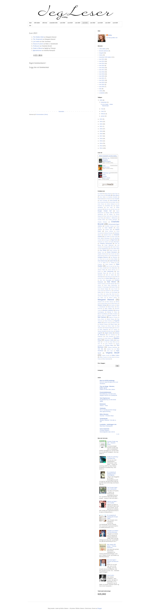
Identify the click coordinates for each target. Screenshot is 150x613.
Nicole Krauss (110, 319)
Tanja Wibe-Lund (114, 341)
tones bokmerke (104, 429)
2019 (101, 131)
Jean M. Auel (109, 266)
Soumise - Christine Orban (107, 415)
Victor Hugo (110, 350)
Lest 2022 (92, 22)
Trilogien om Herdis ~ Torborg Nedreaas (113, 531)
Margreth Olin (101, 301)
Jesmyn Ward (101, 269)
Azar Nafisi (110, 207)
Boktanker (103, 404)
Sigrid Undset (108, 333)
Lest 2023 (100, 22)
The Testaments (38, 39)
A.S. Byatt (100, 193)
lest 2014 (101, 63)
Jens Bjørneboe (113, 267)
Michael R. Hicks (112, 312)
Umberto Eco (110, 349)
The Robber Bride (38, 37)
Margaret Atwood (106, 299)
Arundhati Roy (109, 205)
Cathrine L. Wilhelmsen (111, 217)
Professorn (36, 46)
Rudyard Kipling (109, 327)
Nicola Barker (101, 319)
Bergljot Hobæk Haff (105, 211)
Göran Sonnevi (113, 250)
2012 (101, 148)
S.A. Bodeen (114, 329)
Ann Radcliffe (116, 198)
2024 (101, 119)
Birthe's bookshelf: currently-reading (108, 155)
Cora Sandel (108, 228)
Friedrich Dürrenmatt (106, 243)
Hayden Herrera (102, 253)
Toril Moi (100, 349)
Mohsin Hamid (101, 315)
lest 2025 (101, 86)
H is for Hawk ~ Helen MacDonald (107, 105)
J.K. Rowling (111, 262)
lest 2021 (101, 78)
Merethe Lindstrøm (108, 310)
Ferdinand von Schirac (103, 241)
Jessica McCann (112, 269)
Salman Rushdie (102, 331)
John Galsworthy (108, 271)
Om (30, 25)
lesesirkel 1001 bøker (105, 57)
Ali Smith (108, 195)
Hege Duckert (111, 253)
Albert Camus (101, 195)
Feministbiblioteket (105, 392)
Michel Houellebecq (103, 313)
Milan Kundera (113, 313)
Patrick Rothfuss (108, 320)
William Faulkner (103, 357)
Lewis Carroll (101, 290)
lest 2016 (101, 67)
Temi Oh (100, 343)
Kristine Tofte (114, 287)
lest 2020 (101, 76)
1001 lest (44, 22)
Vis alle (117, 434)
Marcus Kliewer (113, 297)
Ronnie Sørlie (111, 326)
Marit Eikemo (115, 303)
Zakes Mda (111, 357)
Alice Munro (116, 195)
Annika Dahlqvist (111, 204)
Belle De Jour (107, 209)
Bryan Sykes (106, 216)
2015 (101, 141)
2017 (101, 136)
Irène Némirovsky (102, 261)
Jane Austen (110, 575)
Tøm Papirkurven (105, 398)
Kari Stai (117, 278)
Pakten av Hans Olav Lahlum (107, 389)
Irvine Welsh (114, 259)
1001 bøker (37, 22)
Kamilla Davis (101, 278)
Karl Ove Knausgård (105, 280)
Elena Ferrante (108, 233)
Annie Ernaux (101, 204)
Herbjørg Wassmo (103, 257)
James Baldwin (109, 264)
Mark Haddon (112, 305)
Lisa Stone (100, 294)
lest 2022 (101, 80)
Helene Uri (107, 255)
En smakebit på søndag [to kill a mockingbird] (111, 473)
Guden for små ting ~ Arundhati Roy (113, 457)
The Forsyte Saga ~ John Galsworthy (112, 488)
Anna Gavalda (103, 200)
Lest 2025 (115, 22)
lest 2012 (101, 59)
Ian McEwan (114, 257)
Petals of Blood (38, 48)
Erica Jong (114, 236)
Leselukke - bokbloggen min (108, 424)
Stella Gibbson (108, 338)
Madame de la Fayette (109, 295)
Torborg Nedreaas (112, 347)
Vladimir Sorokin (105, 355)
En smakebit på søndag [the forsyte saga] (112, 517)
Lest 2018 (62, 22)
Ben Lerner (115, 209)
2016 (101, 138)
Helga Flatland (114, 255)
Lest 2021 (85, 22)
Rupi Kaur (117, 327)
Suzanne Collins (109, 340)
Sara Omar (111, 331)
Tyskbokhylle (104, 418)
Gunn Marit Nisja (115, 248)
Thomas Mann (109, 345)
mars (102, 111)
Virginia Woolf (112, 353)
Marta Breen (111, 306)
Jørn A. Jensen (107, 177)
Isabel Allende (113, 261)
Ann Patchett (108, 198)
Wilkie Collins (115, 355)
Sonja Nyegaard (109, 336)
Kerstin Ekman (110, 283)
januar (103, 116)
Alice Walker (103, 197)
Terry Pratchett (108, 343)
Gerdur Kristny (116, 246)
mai (102, 109)
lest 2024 (101, 84)
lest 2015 (101, 65)
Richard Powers (104, 324)
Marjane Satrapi (102, 305)
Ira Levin (107, 259)
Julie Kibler (115, 276)
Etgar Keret (114, 240)
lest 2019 (101, 74)
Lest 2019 (70, 22)
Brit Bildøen (110, 214)
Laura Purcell (114, 288)
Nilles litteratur (104, 414)
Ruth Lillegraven (104, 329)
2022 (101, 124)
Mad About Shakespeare (106, 426)
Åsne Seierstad (106, 358)
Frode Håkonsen (109, 245)
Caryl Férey (101, 217)
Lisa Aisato (114, 292)
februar (103, 113)
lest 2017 (101, 69)
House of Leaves (38, 44)
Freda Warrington (114, 241)
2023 (101, 121)
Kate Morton (111, 282)
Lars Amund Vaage (103, 288)
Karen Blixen (109, 278)
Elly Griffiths (107, 236)
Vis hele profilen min (111, 37)
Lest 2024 (107, 22)
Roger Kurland (101, 326)
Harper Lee (101, 252)
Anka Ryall (100, 198)
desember (104, 102)
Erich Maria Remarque (104, 238)
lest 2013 (101, 61)
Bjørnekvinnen (37, 50)
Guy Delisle (103, 250)
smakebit (101, 93)
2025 (101, 100)
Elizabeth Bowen (108, 234)
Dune (103, 165)
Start (30, 22)
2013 (101, 145)
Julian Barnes (108, 276)
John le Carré (110, 274)
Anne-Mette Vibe (114, 202)
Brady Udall (109, 212)
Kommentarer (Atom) (42, 114)
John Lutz (111, 273)
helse (100, 55)
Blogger (100, 608)
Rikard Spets (113, 324)
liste (100, 88)
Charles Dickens (102, 221)
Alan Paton (115, 193)
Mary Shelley (108, 308)
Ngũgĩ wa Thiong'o (113, 317)
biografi (101, 53)
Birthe (110, 35)
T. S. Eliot (105, 341)
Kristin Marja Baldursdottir (110, 285)
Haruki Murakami (112, 252)
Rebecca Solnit (115, 322)
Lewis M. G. (108, 290)
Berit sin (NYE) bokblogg (107, 380)
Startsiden (61, 111)
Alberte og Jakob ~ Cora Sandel (112, 502)
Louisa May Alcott (110, 294)
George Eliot (107, 246)
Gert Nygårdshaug (104, 248)
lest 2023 (101, 82)
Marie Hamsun (109, 301)
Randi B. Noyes (107, 322)
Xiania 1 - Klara (104, 405)
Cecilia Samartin (112, 219)
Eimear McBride (109, 231)
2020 (101, 128)
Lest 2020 (77, 22)
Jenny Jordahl (103, 267)
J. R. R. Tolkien (102, 262)
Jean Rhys (116, 266)
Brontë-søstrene (103, 51)
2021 (101, 126)
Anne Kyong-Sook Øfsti (103, 202)
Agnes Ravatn (108, 193)
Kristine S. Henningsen (103, 287)
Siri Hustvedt (111, 334)
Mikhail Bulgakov (107, 161)
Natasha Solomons (112, 315)
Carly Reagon (114, 216)
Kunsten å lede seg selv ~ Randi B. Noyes (112, 443)
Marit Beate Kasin (106, 303)
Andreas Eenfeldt (112, 197)
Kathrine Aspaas (101, 283)
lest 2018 (101, 72)
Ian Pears (100, 259)
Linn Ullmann (106, 292)
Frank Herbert (107, 167)
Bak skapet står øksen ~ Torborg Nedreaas (111, 546)
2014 (101, 143)
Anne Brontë (113, 200)
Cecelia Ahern (101, 219)
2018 (101, 133)
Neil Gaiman (102, 317)
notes (100, 90)
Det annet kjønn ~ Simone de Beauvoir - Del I (113, 561)
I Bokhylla (103, 408)
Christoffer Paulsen (109, 226)
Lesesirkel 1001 (53, 22)
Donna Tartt (108, 229)
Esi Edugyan (106, 240)
